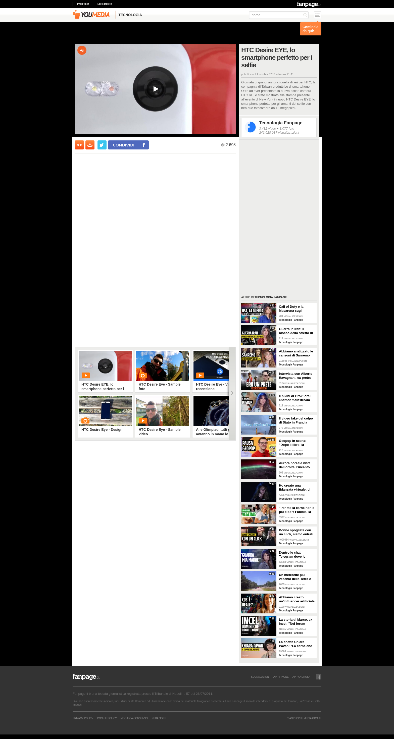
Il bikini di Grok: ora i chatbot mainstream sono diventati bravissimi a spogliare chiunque (296, 398)
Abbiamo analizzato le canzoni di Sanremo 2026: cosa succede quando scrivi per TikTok (296, 353)
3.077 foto (287, 128)
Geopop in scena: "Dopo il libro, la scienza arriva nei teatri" (292, 443)
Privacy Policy (83, 718)
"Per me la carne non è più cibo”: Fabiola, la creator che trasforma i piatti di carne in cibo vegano (296, 510)
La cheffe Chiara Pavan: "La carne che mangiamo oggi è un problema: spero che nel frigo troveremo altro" (295, 644)
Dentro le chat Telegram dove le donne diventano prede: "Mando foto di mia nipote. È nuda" (296, 555)
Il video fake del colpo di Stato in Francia (296, 420)
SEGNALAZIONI (260, 676)
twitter (83, 4)
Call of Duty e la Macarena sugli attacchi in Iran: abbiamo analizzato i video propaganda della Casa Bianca (295, 309)
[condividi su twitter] (102, 144)
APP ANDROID (301, 676)
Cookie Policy (107, 718)
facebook (104, 4)
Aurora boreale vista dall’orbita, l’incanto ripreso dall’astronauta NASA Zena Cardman (296, 465)
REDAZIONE (159, 718)
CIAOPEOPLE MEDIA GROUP (304, 718)
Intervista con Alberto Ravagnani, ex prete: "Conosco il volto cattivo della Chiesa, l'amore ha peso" (295, 376)
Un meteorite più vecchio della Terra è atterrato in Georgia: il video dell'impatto (296, 577)
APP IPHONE (281, 676)
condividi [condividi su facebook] (123, 144)
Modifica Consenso (134, 718)
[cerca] (279, 15)
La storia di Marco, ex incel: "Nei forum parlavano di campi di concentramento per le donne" (296, 622)
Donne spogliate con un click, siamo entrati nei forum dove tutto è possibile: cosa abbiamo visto (296, 532)
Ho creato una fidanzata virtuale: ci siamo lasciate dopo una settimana (294, 488)
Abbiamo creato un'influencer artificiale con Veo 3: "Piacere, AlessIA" (297, 599)
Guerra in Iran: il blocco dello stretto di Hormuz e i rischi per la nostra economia (297, 331)
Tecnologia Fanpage (281, 122)
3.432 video (267, 128)
